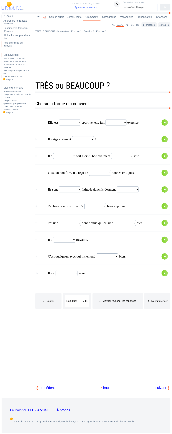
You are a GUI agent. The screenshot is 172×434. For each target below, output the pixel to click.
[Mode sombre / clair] (117, 4)
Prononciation (144, 17)
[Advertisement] (17, 166)
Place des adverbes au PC (15, 61)
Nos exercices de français (13, 44)
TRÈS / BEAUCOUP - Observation (52, 31)
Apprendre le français (86, 5)
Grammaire (91, 17)
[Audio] (165, 122)
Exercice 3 (101, 31)
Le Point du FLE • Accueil (29, 410)
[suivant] (164, 24)
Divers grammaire (13, 87)
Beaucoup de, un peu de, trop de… (16, 71)
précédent (47, 388)
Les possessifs (10, 100)
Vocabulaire (126, 17)
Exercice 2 (89, 31)
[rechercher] (139, 7)
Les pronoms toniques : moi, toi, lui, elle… (17, 95)
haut (106, 388)
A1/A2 (120, 25)
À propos (63, 410)
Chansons (161, 17)
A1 (113, 25)
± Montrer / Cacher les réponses (117, 301)
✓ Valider (48, 301)
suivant (160, 388)
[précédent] (149, 24)
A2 (127, 25)
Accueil (11, 16)
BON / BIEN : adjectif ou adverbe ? (14, 66)
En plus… (10, 79)
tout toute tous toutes (12, 106)
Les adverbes (10, 55)
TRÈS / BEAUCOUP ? (13, 76)
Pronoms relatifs (10, 109)
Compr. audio (56, 17)
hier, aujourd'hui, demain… (15, 58)
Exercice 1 (76, 31)
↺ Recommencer (157, 301)
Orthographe (109, 17)
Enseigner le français (15, 29)
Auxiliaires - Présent (12, 91)
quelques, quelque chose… (15, 103)
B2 (137, 25)
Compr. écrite (74, 17)
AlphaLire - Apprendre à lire (16, 37)
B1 (132, 25)
